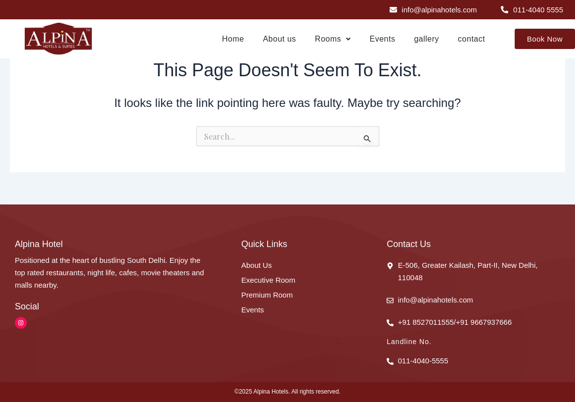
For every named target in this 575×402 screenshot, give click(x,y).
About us (279, 39)
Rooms (333, 39)
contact (471, 39)
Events (383, 39)
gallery (426, 39)
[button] (333, 39)
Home (233, 39)
